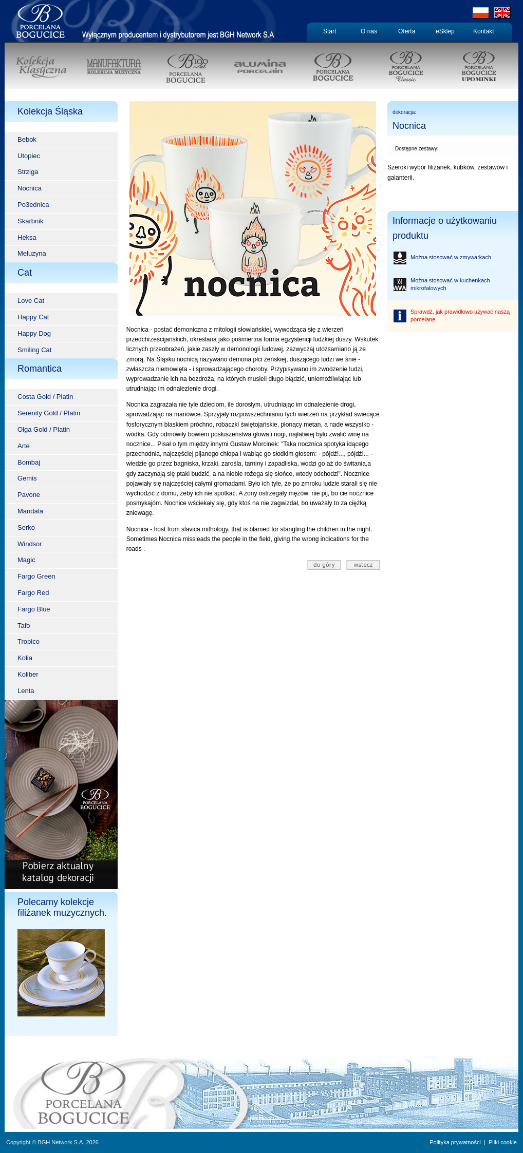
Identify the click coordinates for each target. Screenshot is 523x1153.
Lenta (25, 691)
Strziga (27, 172)
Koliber (27, 674)
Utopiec (28, 156)
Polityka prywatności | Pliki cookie (473, 1142)
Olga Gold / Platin (43, 429)
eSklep (445, 31)
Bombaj (28, 462)
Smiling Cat (34, 350)
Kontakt (483, 31)
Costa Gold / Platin (45, 396)
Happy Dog (34, 333)
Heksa (26, 237)
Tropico (28, 641)
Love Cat (30, 300)
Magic (26, 560)
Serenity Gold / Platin (48, 413)
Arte (23, 446)
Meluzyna (31, 253)
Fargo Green (36, 576)
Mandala (30, 511)
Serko (26, 527)
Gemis (27, 478)
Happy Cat (33, 317)
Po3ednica (33, 204)
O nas (369, 31)
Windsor (29, 544)
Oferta (406, 31)
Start (329, 31)
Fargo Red (33, 593)
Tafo (23, 625)
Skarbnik (30, 221)
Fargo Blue (33, 609)
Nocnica (29, 188)
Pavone (28, 494)
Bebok (26, 139)
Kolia (24, 658)
